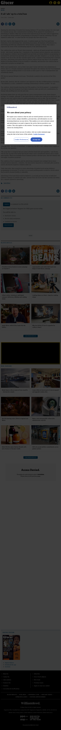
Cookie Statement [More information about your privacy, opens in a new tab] (39, 134)
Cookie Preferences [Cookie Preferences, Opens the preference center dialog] (21, 139)
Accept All (36, 139)
